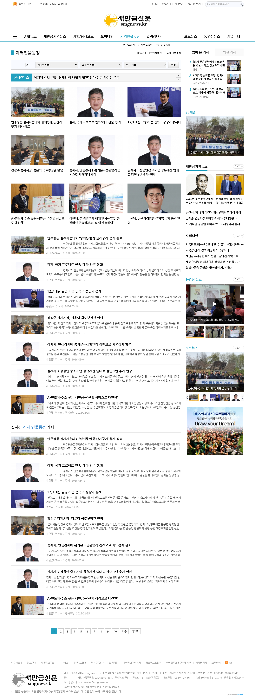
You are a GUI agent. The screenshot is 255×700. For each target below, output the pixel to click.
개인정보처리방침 (132, 662)
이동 (173, 64)
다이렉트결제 (79, 662)
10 (115, 631)
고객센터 (216, 662)
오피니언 (107, 36)
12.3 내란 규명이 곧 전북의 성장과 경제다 (75, 291)
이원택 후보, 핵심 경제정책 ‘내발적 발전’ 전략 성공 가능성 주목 (77, 78)
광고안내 (31, 662)
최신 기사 (229, 52)
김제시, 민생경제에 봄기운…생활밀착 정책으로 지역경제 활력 (89, 344)
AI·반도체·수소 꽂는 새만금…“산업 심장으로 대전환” (82, 397)
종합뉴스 (30, 36)
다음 (124, 631)
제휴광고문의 (47, 662)
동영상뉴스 (212, 36)
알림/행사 (154, 36)
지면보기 (178, 4)
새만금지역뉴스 (54, 36)
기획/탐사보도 (83, 36)
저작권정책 (201, 662)
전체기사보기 (194, 4)
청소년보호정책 (153, 662)
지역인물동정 (130, 36)
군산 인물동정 (127, 44)
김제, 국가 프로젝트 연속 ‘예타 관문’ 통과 (75, 265)
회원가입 (166, 4)
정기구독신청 (98, 662)
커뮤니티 (233, 36)
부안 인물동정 (163, 44)
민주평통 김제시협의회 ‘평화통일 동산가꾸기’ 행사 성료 (84, 238)
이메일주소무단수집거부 (178, 662)
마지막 (135, 631)
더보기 (237, 166)
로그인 (154, 4)
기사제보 (63, 662)
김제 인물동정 (145, 44)
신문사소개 (16, 662)
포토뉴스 (190, 36)
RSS (228, 662)
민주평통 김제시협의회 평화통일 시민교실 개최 (213, 319)
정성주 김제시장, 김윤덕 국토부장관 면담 (75, 318)
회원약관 (113, 662)
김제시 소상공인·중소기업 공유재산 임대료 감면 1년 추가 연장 (89, 371)
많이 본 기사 (200, 52)
